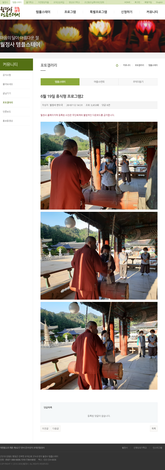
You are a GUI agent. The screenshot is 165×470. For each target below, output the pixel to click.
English (159, 2)
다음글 (55, 428)
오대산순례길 (58, 2)
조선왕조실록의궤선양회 (94, 2)
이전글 (45, 428)
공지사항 (7, 75)
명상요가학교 (74, 2)
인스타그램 (157, 447)
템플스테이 (16, 2)
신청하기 (126, 12)
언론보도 (7, 111)
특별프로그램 (98, 12)
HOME (127, 2)
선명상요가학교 (140, 447)
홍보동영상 (8, 120)
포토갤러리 (8, 102)
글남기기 (7, 93)
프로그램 (70, 12)
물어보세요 (8, 84)
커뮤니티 (152, 12)
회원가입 (148, 2)
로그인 (137, 2)
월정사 (5, 2)
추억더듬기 (138, 81)
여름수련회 (99, 81)
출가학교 (29, 2)
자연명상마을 (43, 2)
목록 (154, 428)
